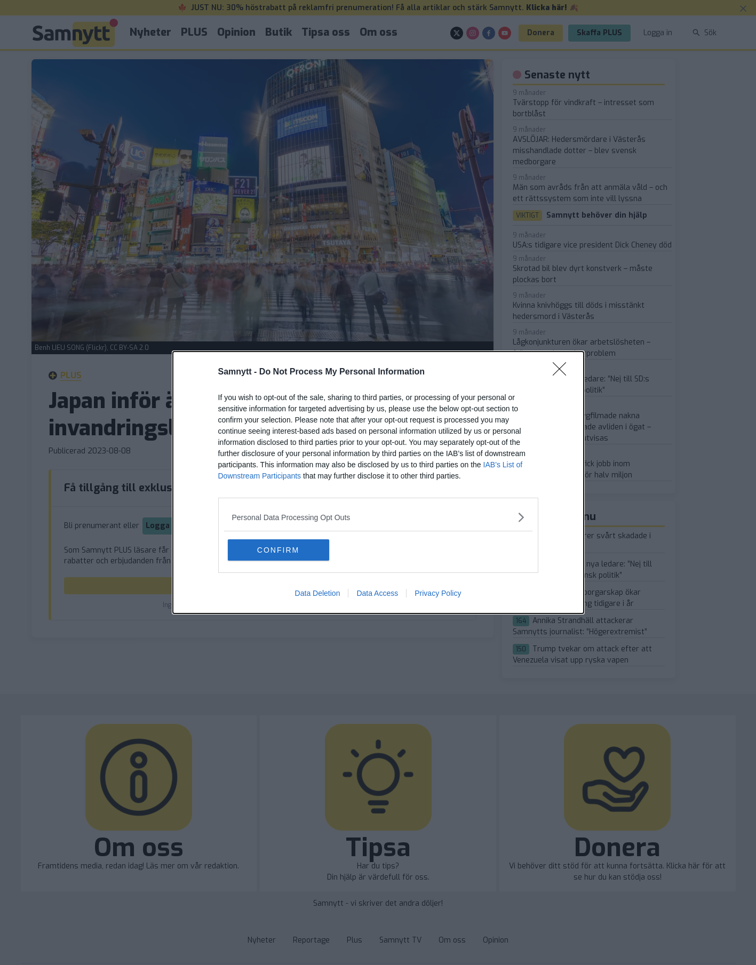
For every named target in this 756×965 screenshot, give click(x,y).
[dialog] (378, 482)
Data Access (377, 593)
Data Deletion (317, 593)
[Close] (563, 372)
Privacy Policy (438, 593)
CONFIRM (278, 550)
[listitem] (378, 517)
